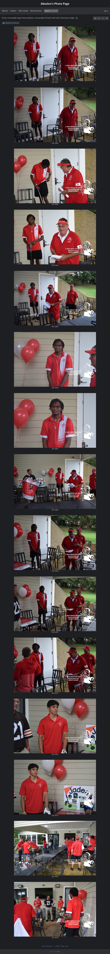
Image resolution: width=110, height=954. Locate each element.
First (43, 946)
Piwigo (58, 951)
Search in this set (12, 23)
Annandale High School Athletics (21, 18)
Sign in (106, 11)
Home (4, 18)
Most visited (23, 11)
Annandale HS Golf (42, 18)
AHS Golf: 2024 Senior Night (63, 18)
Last (67, 946)
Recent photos (36, 11)
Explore (13, 11)
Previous (48, 946)
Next (62, 946)
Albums (5, 11)
